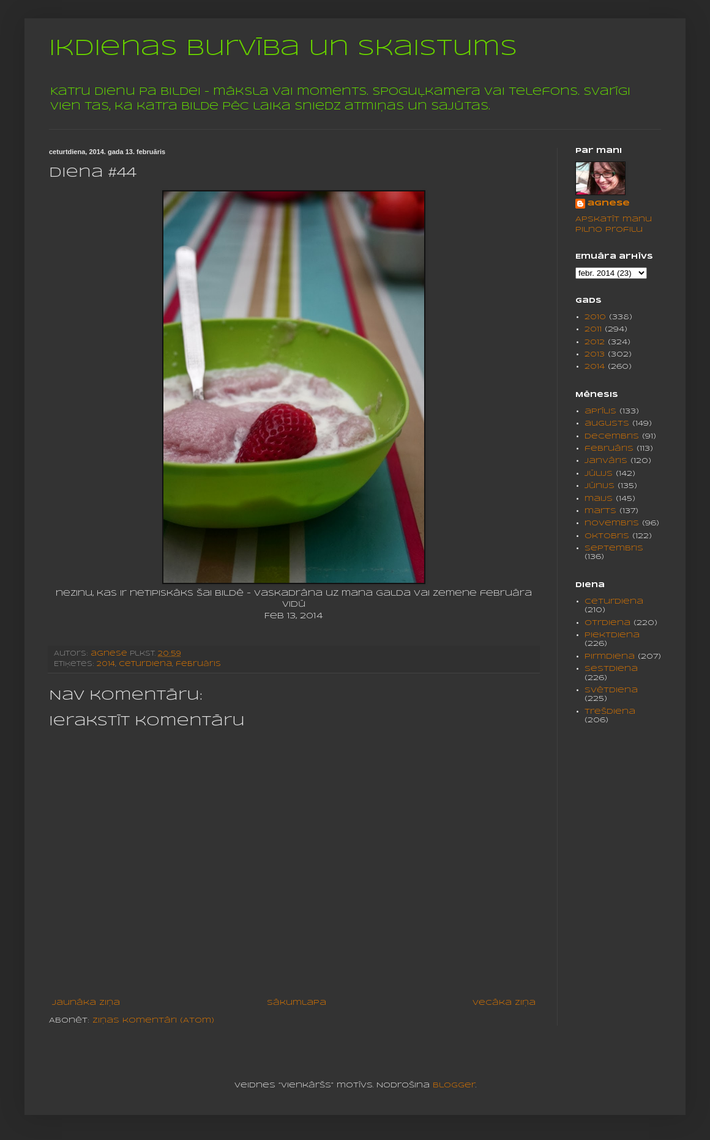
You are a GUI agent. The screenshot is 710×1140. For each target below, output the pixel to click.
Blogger (454, 1085)
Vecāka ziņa (504, 1002)
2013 (595, 354)
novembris (612, 523)
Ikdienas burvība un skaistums (283, 49)
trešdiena (610, 711)
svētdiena (611, 690)
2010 (595, 317)
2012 (595, 342)
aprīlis (600, 411)
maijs (599, 498)
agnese (609, 203)
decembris (612, 436)
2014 (106, 664)
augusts (607, 423)
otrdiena (607, 623)
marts (600, 511)
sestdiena (611, 668)
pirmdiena (610, 656)
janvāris (606, 460)
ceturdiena (145, 664)
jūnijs (600, 486)
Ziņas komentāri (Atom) (153, 1020)
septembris (614, 548)
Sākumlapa (296, 1002)
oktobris (607, 536)
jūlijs (599, 473)
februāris (198, 664)
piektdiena (612, 635)
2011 (593, 329)
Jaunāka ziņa (86, 1002)
